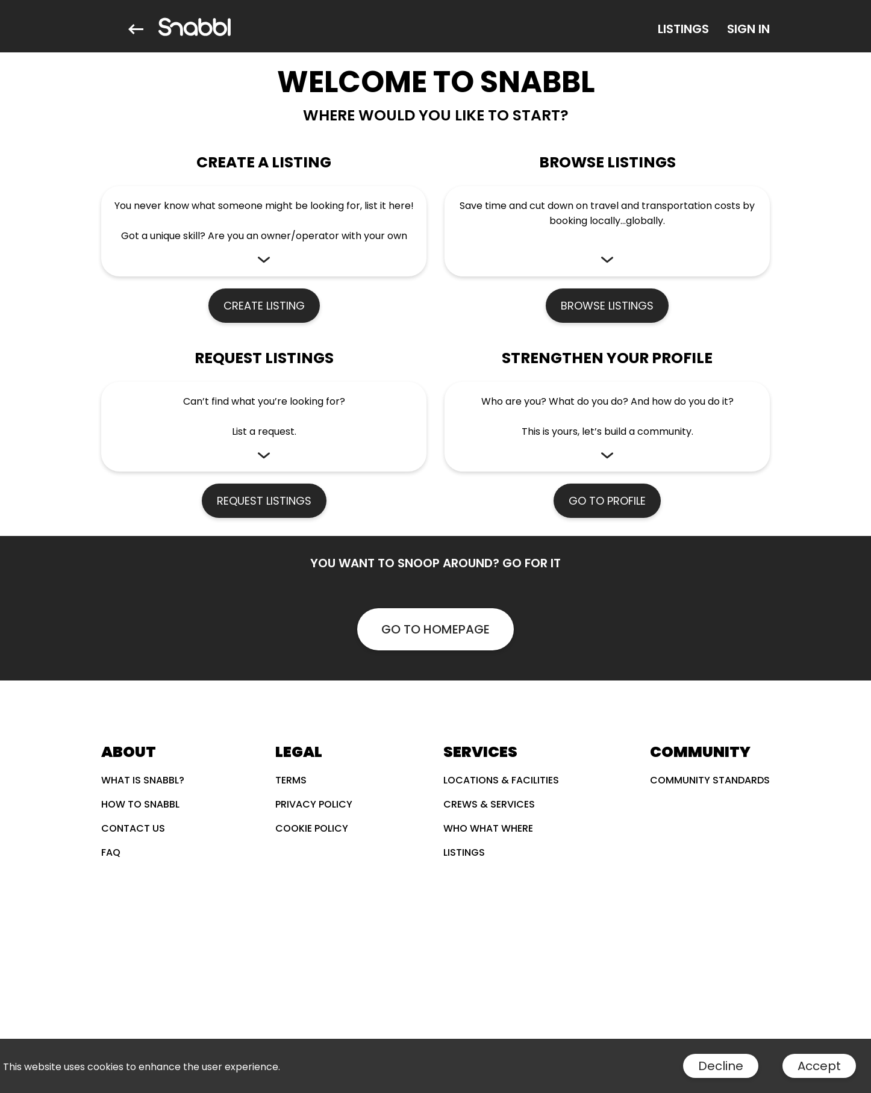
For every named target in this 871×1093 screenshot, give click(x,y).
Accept (819, 1065)
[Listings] (683, 29)
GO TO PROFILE (607, 500)
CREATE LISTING (264, 305)
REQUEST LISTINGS (264, 500)
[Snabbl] (194, 29)
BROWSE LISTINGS (607, 305)
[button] (263, 231)
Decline (720, 1065)
